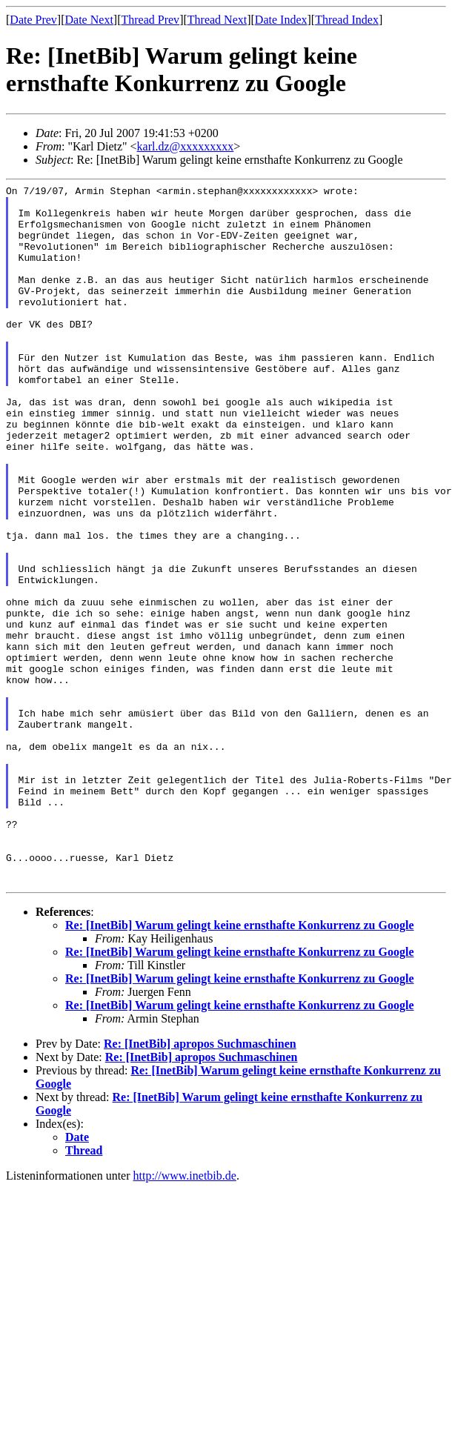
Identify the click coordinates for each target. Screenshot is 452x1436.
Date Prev (33, 19)
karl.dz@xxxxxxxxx (185, 146)
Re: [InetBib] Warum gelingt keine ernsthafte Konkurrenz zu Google (239, 1065)
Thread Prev (150, 19)
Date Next (89, 19)
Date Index (281, 19)
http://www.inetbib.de (184, 1315)
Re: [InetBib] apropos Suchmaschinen (200, 1183)
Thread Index (347, 19)
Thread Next (217, 19)
